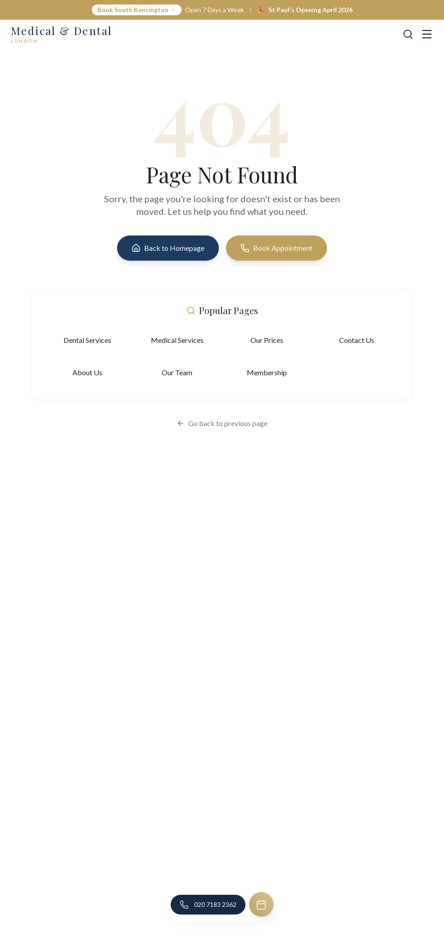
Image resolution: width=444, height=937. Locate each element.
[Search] (408, 34)
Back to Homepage (167, 248)
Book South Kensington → (136, 9)
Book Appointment (276, 248)
